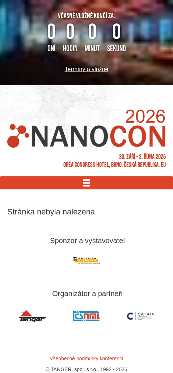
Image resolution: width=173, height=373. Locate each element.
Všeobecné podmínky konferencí (86, 358)
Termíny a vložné (87, 69)
